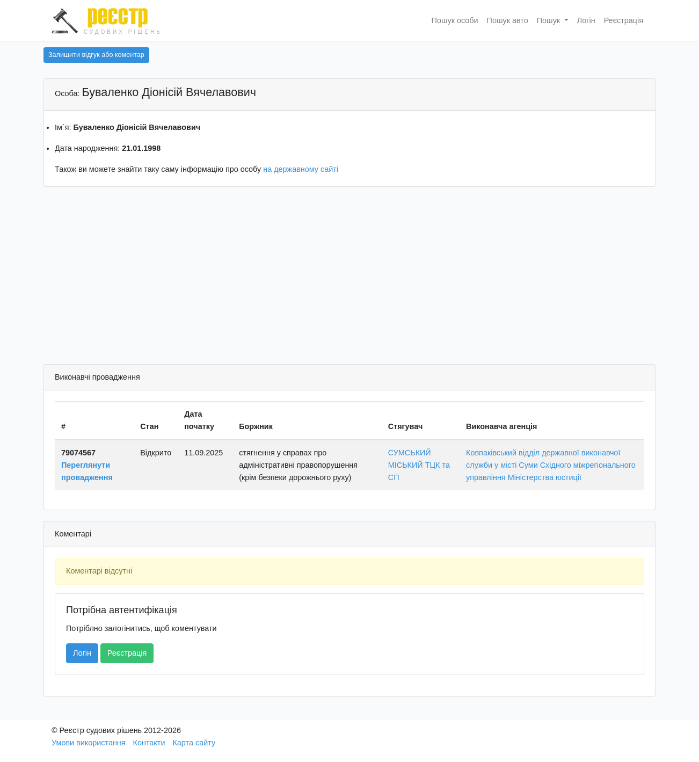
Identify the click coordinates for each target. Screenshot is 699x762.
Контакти (149, 742)
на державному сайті (300, 169)
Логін (586, 20)
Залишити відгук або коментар (96, 55)
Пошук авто (507, 20)
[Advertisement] (349, 278)
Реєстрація (623, 20)
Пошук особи (455, 20)
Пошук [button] (549, 20)
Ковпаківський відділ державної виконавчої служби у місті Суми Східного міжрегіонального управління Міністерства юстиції (551, 465)
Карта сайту (193, 742)
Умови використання (89, 742)
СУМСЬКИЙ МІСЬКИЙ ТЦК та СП (419, 465)
